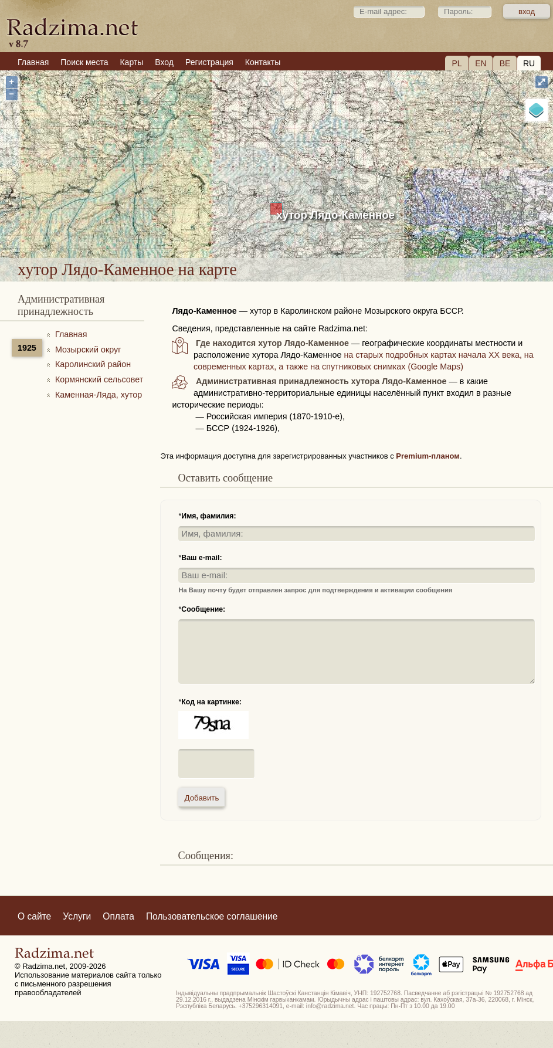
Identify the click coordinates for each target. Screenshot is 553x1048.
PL (457, 63)
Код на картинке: (211, 702)
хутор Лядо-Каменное (335, 215)
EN (480, 63)
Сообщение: (203, 609)
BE (505, 63)
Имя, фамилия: (208, 516)
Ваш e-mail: (201, 558)
